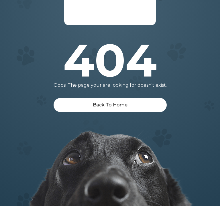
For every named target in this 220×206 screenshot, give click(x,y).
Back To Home (110, 105)
